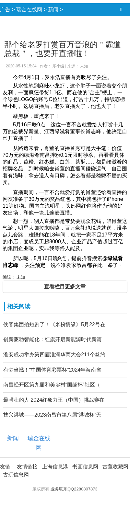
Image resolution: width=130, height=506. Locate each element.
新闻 (53, 9)
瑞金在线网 (29, 9)
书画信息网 (85, 466)
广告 (5, 9)
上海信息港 (55, 466)
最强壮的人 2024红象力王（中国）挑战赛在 (53, 400)
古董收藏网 (115, 466)
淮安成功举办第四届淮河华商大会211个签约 (54, 354)
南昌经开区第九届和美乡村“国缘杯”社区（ (51, 384)
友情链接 (27, 466)
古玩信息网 (16, 474)
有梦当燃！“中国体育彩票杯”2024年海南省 (52, 370)
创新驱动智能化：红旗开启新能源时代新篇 (52, 339)
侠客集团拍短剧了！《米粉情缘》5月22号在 (54, 324)
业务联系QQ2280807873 (74, 489)
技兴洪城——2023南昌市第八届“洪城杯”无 (52, 415)
